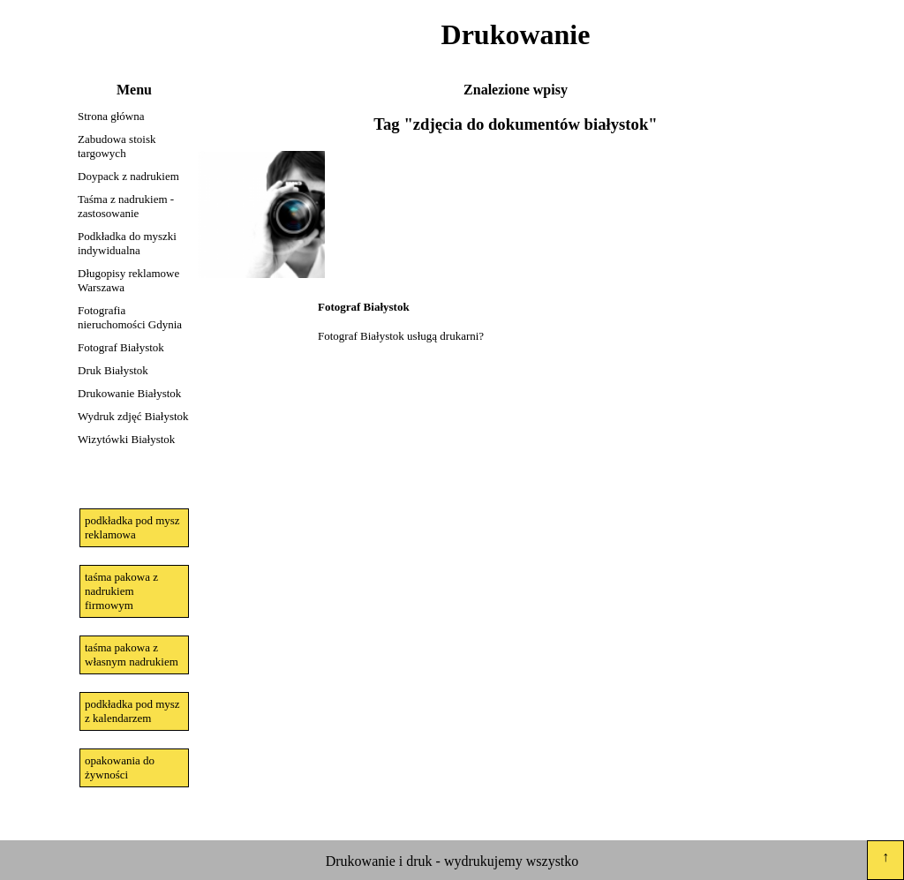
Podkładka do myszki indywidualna (127, 243)
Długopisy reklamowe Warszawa (128, 280)
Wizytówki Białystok (126, 439)
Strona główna (111, 116)
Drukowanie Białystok (129, 393)
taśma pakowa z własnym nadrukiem (131, 654)
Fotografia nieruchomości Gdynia (130, 317)
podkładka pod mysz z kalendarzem (132, 711)
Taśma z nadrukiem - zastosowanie (126, 206)
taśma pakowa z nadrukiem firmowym (121, 591)
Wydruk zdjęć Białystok (133, 416)
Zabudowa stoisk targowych (116, 146)
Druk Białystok (113, 370)
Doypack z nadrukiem (128, 176)
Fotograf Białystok (121, 347)
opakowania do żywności (119, 767)
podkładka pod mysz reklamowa (132, 527)
